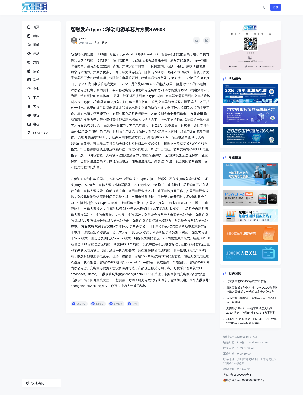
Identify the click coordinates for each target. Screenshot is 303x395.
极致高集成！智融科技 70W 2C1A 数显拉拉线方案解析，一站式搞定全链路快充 (252, 289)
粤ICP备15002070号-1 (237, 374)
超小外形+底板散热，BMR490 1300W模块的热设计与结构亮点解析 (251, 321)
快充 (104, 42)
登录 (275, 7)
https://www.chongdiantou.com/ (250, 45)
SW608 (118, 303)
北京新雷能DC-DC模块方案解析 (246, 281)
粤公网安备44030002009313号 (244, 380)
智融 (134, 303)
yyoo (82, 38)
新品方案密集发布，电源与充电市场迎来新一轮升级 (251, 300)
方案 (97, 42)
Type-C (100, 303)
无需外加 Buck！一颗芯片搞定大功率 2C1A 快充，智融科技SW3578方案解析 (251, 310)
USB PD (80, 303)
